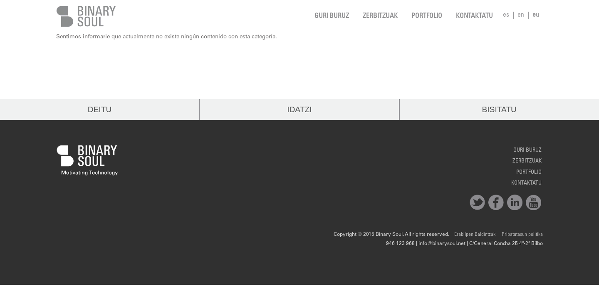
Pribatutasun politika (522, 234)
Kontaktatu (474, 16)
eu (535, 15)
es (506, 15)
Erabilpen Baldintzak (474, 234)
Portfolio (426, 16)
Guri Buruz (331, 16)
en (520, 15)
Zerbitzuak (380, 16)
